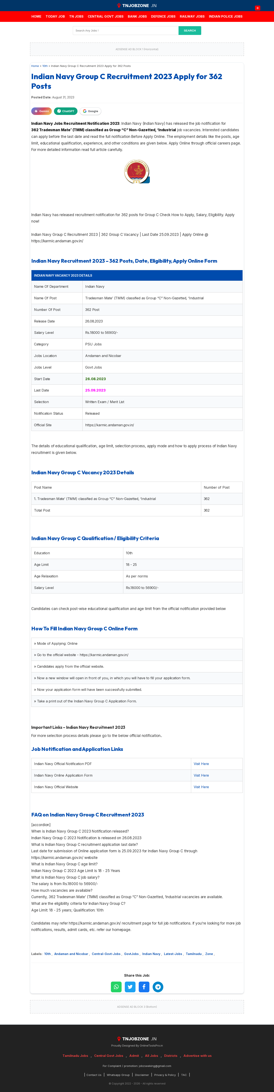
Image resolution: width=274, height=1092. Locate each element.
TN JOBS (76, 16)
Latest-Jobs (173, 954)
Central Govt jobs (106, 16)
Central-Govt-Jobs (106, 954)
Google (90, 111)
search (190, 30)
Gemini (41, 111)
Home (36, 16)
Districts (170, 1056)
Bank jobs (137, 16)
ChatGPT (65, 111)
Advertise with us (197, 1056)
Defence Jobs (163, 16)
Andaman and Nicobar (71, 954)
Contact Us (93, 1075)
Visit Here (201, 764)
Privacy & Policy (165, 1075)
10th (48, 954)
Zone (209, 954)
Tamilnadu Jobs (75, 1056)
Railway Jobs (192, 16)
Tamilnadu (194, 954)
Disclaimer (142, 1075)
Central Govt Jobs (108, 1056)
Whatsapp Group (118, 1075)
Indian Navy (151, 954)
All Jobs (151, 1056)
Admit (134, 1056)
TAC (184, 1075)
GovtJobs (132, 954)
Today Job (55, 16)
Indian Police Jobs (226, 16)
